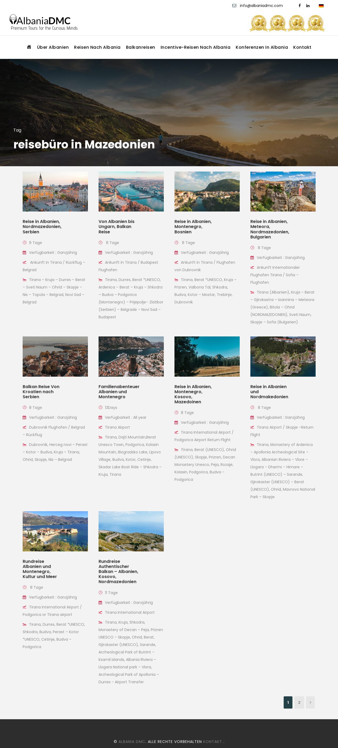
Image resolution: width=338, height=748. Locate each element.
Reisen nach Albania (97, 47)
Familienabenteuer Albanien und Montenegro (119, 392)
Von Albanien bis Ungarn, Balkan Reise (117, 226)
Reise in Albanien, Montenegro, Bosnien (193, 226)
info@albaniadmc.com (262, 5)
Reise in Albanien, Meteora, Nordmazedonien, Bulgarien (269, 229)
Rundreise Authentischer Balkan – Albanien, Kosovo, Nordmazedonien (118, 571)
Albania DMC (132, 741)
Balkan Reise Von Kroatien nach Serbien (41, 392)
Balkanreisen (140, 47)
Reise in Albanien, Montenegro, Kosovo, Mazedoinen (193, 394)
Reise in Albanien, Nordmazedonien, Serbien (42, 226)
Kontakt (302, 47)
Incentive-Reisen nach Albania (196, 47)
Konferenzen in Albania (262, 47)
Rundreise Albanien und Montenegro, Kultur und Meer (40, 569)
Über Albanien (53, 47)
